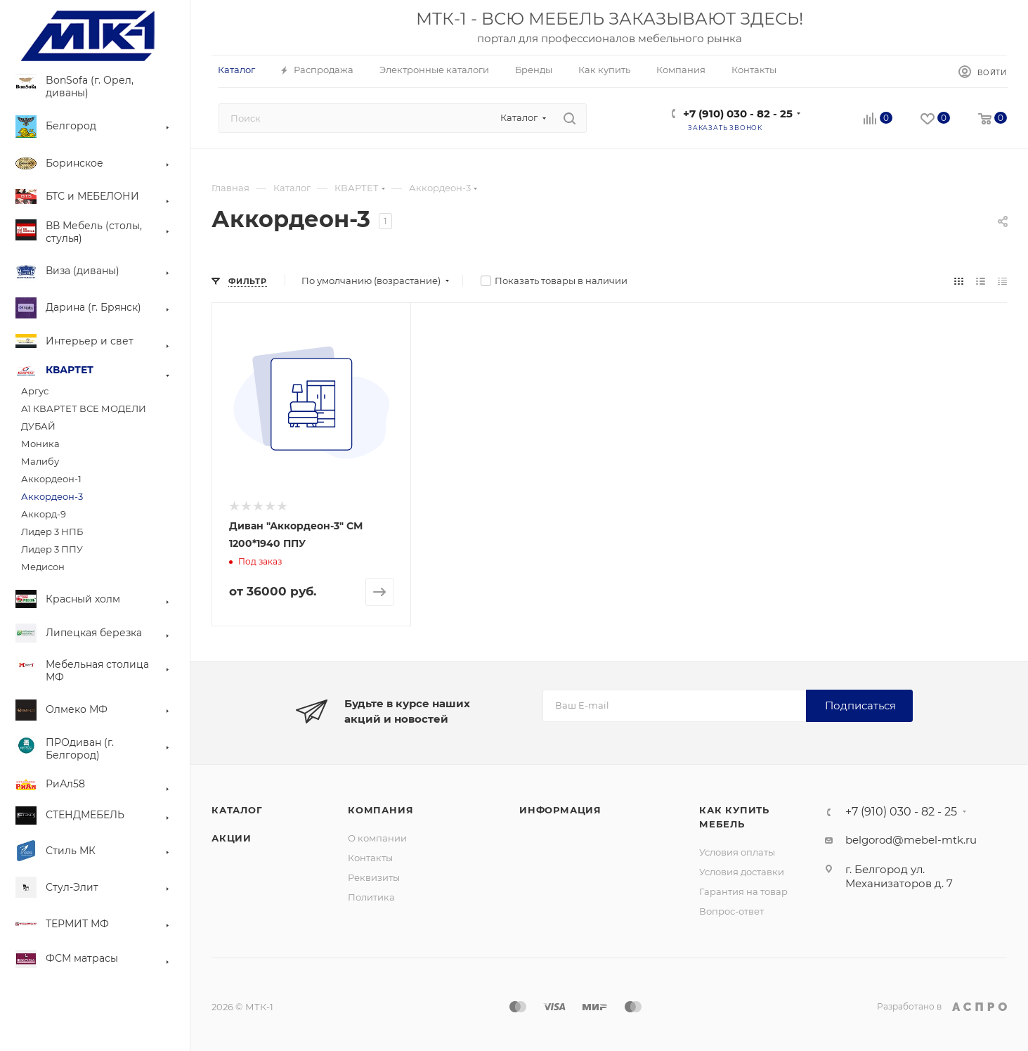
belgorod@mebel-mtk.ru (911, 839)
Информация (560, 809)
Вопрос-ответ (731, 911)
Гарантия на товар (743, 891)
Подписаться (860, 705)
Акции (232, 838)
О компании (377, 838)
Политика (371, 897)
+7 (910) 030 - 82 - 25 (738, 113)
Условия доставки (741, 871)
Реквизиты (374, 877)
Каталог (237, 809)
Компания (380, 809)
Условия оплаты (737, 852)
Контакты (370, 857)
